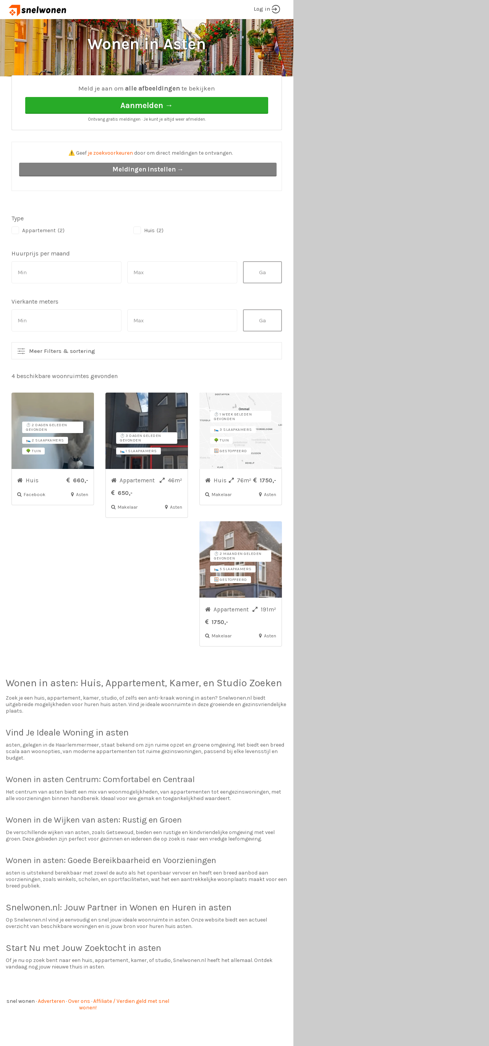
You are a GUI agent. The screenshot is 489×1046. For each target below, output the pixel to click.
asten (63, 712)
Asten (82, 88)
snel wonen (20, 1030)
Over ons (79, 1030)
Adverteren (51, 1030)
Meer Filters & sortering (62, 379)
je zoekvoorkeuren (110, 181)
